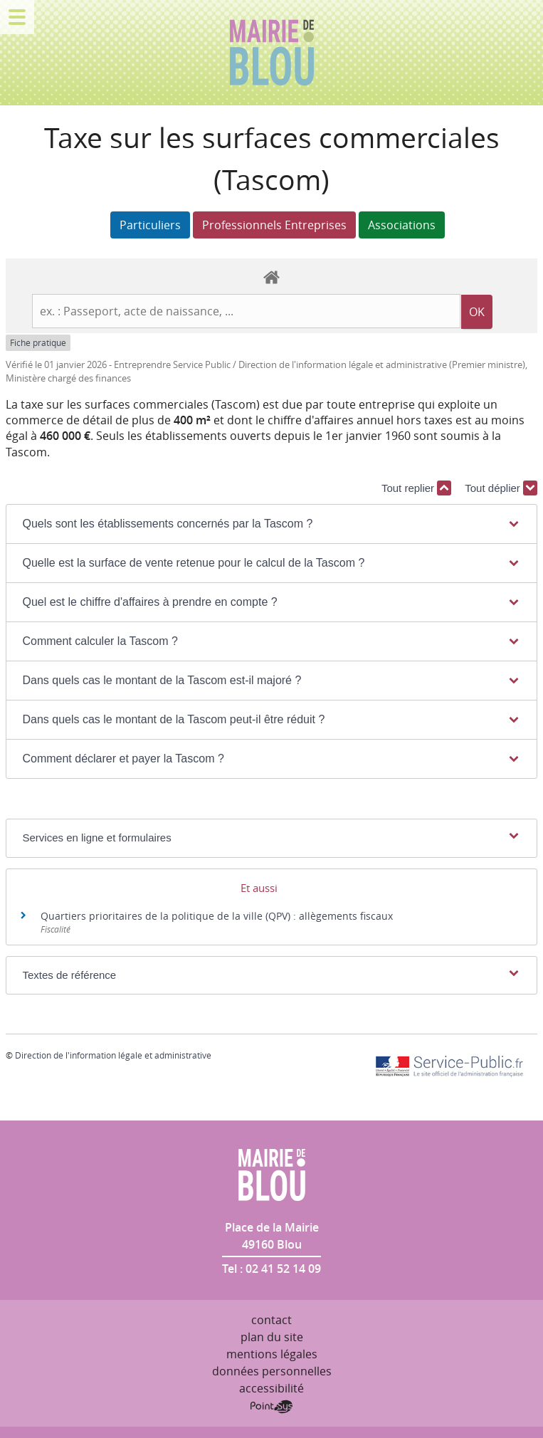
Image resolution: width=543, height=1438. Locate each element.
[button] (271, 524)
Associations (402, 225)
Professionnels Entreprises (274, 225)
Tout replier (416, 488)
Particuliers (150, 225)
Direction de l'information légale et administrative (113, 1055)
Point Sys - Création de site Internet (271, 1406)
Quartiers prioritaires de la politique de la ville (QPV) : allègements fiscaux (217, 916)
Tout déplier (501, 488)
